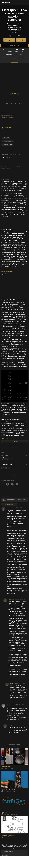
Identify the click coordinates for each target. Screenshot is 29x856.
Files (20, 54)
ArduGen (3, 812)
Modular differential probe (8, 835)
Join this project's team (7, 117)
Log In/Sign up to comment (9, 504)
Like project (21, 40)
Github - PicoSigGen (7, 271)
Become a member (6, 845)
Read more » (5, 438)
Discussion (14, 61)
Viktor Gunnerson (7, 768)
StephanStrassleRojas (8, 791)
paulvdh (8, 507)
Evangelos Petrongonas (9, 814)
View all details (14, 441)
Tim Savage (9, 704)
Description (9, 54)
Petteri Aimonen (6, 837)
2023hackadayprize (7, 144)
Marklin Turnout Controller (8, 789)
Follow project (9, 40)
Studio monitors (5, 766)
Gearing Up (8, 157)
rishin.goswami (14, 36)
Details (15, 54)
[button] (25, 2)
